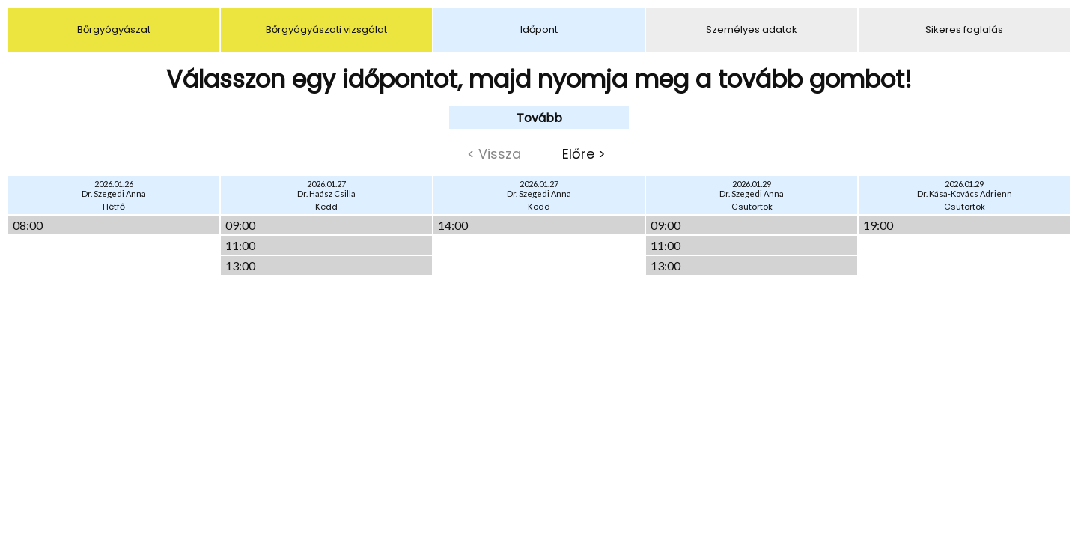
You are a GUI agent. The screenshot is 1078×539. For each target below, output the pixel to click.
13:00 (240, 265)
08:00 (28, 225)
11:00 (240, 245)
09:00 (240, 225)
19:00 (878, 225)
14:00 (453, 225)
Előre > (584, 153)
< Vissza (494, 153)
